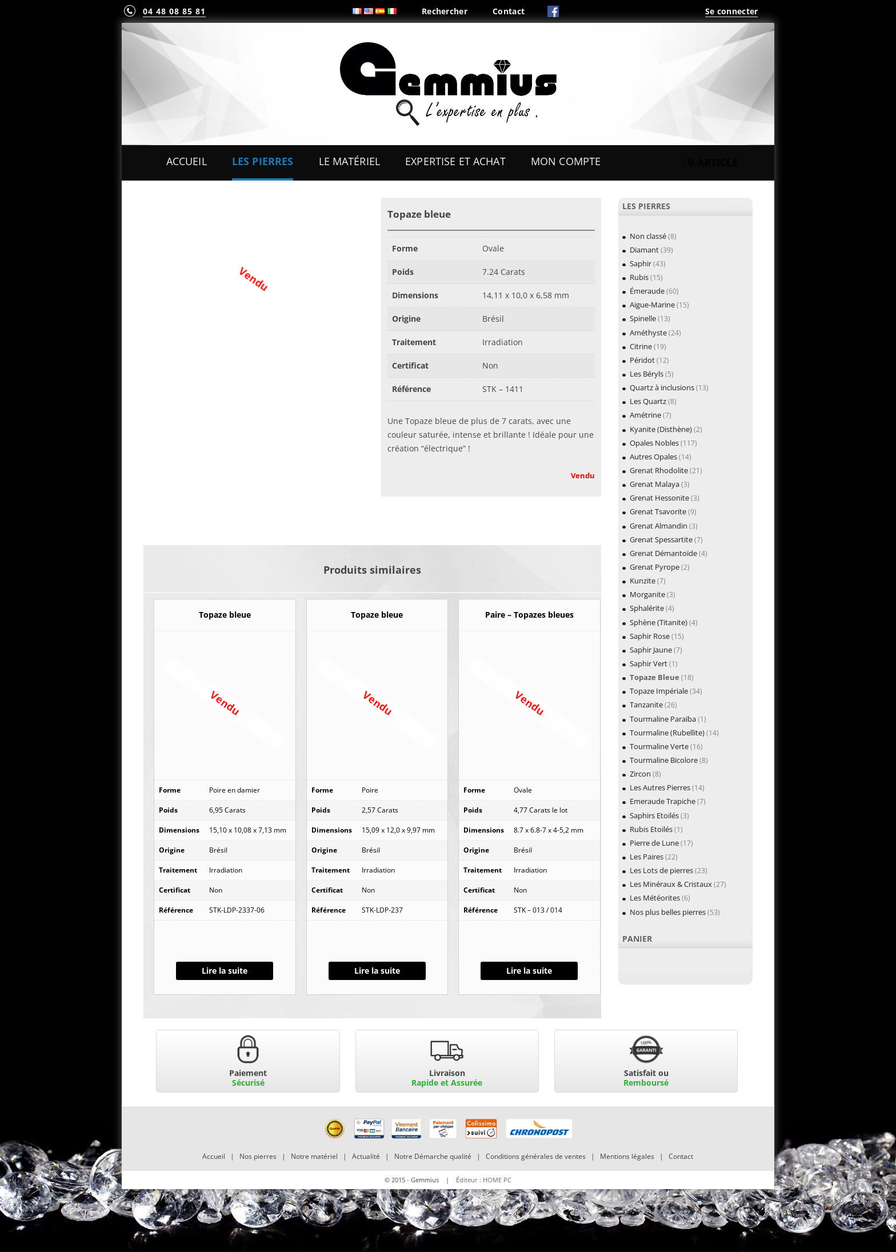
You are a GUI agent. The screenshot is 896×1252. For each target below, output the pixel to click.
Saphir (640, 263)
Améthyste (648, 332)
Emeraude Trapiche (662, 801)
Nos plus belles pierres (668, 912)
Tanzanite (646, 704)
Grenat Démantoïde (663, 553)
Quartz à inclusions (662, 387)
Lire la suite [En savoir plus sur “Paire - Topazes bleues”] (529, 970)
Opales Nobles (654, 443)
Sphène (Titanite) (658, 622)
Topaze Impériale (659, 691)
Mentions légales (627, 1156)
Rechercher (444, 11)
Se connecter (731, 11)
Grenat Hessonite (659, 498)
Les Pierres (263, 161)
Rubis (639, 277)
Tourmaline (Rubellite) (667, 732)
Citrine (641, 346)
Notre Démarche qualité (432, 1156)
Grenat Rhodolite (659, 470)
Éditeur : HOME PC (483, 1179)
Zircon (640, 774)
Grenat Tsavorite (658, 511)
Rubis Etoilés (651, 829)
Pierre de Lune (654, 843)
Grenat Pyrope (654, 567)
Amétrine (645, 415)
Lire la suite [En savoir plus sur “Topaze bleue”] (224, 970)
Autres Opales (653, 456)
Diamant (644, 250)
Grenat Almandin (658, 526)
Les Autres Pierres (660, 787)
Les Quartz (648, 401)
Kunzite (642, 580)
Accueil (186, 161)
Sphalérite (647, 608)
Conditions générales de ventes (536, 1156)
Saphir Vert (648, 663)
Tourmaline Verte (659, 746)
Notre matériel (314, 1156)
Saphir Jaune (651, 650)
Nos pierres (258, 1156)
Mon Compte (566, 161)
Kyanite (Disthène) (661, 429)
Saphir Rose (650, 636)
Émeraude (647, 291)
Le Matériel (350, 161)
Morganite (647, 594)
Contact (509, 11)
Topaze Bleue (654, 677)
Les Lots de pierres (661, 870)
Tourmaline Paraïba (663, 719)
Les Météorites (655, 898)
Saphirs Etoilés (654, 815)
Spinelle (643, 318)
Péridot (642, 360)
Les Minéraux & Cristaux (671, 884)
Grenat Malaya (654, 484)
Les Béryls (646, 374)
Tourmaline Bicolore (664, 760)
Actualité (366, 1156)
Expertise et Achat (455, 161)
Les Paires (646, 856)
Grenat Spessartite (661, 539)
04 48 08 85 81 (174, 11)
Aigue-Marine (652, 304)
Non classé (648, 236)
